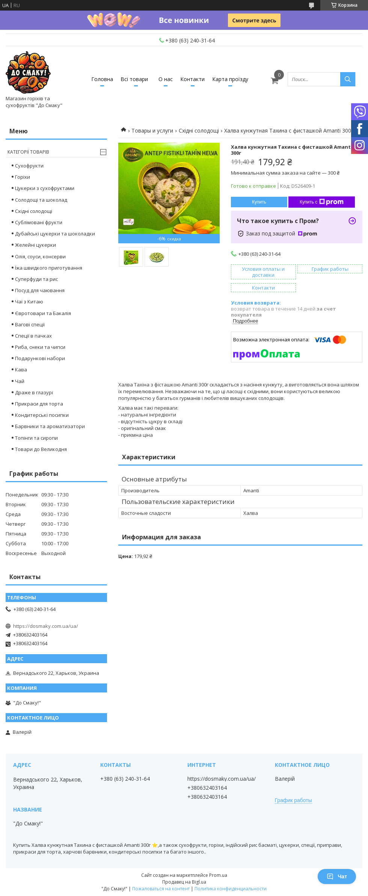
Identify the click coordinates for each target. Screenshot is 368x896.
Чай (19, 381)
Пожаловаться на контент (161, 888)
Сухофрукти (29, 165)
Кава (21, 369)
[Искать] (347, 79)
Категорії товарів (28, 152)
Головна (102, 79)
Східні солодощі (199, 130)
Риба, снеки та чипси (40, 347)
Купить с (322, 202)
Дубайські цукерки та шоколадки (55, 233)
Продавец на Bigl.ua (184, 882)
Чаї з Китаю (29, 301)
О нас (165, 79)
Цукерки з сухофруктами (44, 188)
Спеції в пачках (33, 335)
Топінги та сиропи (36, 437)
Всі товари (134, 79)
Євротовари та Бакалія (43, 313)
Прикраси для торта (39, 403)
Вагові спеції (30, 324)
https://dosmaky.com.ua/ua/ (45, 626)
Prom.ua (218, 875)
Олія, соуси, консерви (40, 256)
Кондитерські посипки (42, 415)
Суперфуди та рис (36, 279)
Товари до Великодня (41, 449)
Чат (337, 876)
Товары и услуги (152, 130)
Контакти (192, 79)
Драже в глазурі (34, 392)
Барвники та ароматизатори (50, 426)
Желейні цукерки (35, 244)
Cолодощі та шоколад (41, 199)
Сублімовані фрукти (38, 222)
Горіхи (22, 176)
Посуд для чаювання (40, 290)
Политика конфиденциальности (231, 888)
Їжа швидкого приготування (48, 267)
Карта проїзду (230, 79)
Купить (259, 202)
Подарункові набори (40, 358)
